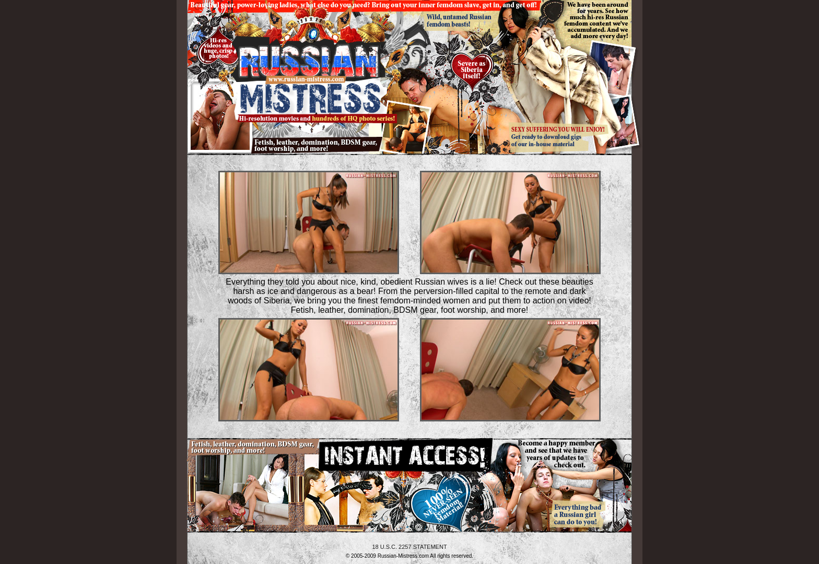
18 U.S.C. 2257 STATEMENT (409, 547)
